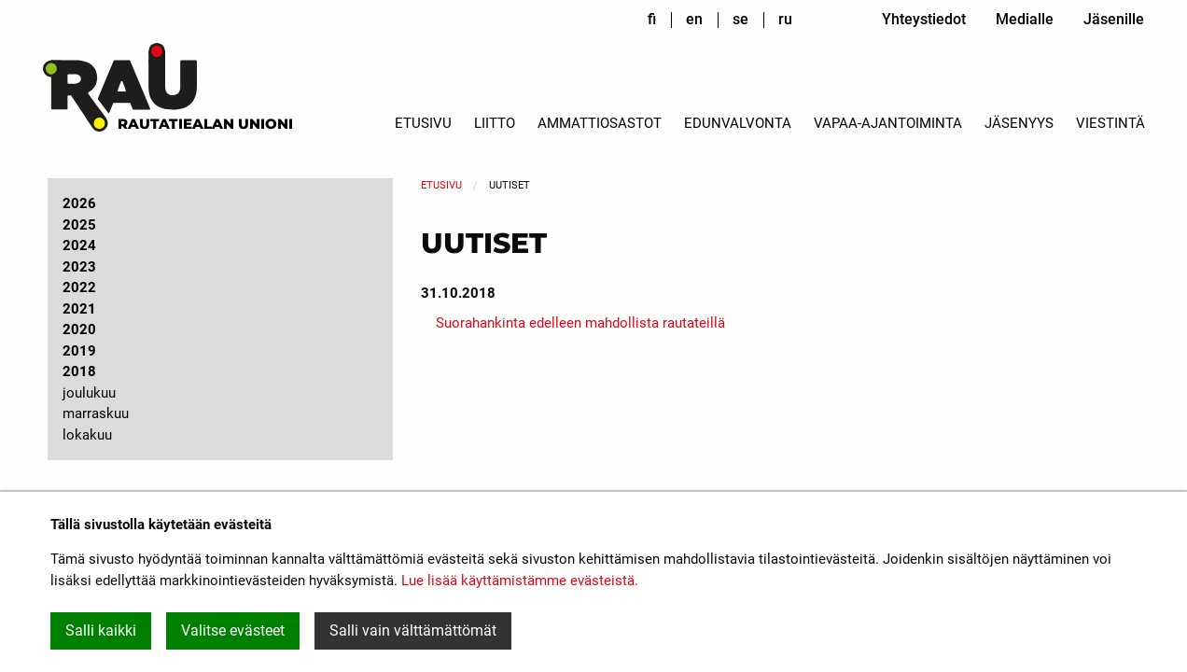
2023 (79, 267)
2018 (79, 371)
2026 (79, 203)
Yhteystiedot (924, 19)
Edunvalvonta (737, 123)
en (694, 19)
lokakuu (87, 435)
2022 (79, 287)
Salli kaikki (100, 630)
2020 (79, 329)
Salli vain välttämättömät (412, 630)
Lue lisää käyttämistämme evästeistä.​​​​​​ (519, 580)
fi (652, 19)
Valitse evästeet (233, 630)
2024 (79, 245)
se (740, 19)
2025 (79, 225)
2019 (79, 351)
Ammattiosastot (600, 123)
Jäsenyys (1019, 123)
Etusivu (423, 123)
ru (785, 19)
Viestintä (1110, 123)
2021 (79, 309)
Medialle (1025, 19)
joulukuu (89, 393)
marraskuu (96, 413)
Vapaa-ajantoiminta (888, 123)
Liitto (494, 123)
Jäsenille (1113, 19)
